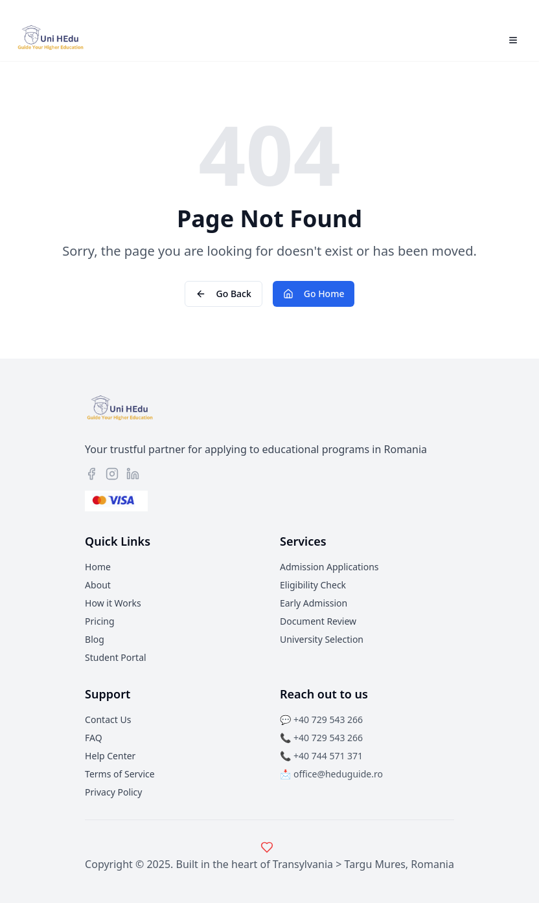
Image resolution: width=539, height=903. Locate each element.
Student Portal (115, 657)
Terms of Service (120, 774)
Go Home (314, 293)
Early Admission (313, 603)
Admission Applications (329, 567)
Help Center (110, 756)
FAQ (93, 737)
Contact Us (108, 719)
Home (98, 567)
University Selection (321, 639)
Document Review (318, 621)
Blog (94, 639)
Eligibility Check (313, 585)
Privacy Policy (113, 792)
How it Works (113, 603)
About (98, 585)
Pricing (99, 621)
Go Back (223, 293)
